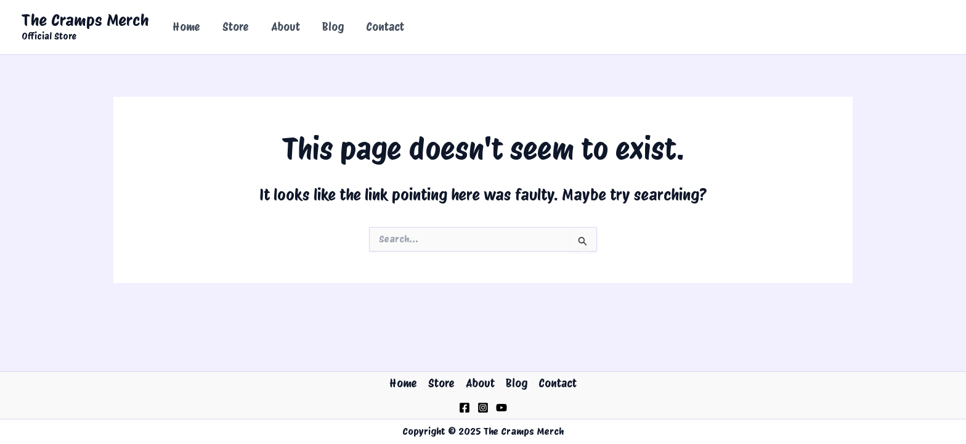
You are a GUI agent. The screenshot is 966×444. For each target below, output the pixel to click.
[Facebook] (464, 407)
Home (186, 26)
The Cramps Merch (85, 20)
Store (235, 26)
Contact (385, 26)
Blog (333, 26)
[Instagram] (483, 407)
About (285, 26)
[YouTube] (501, 407)
